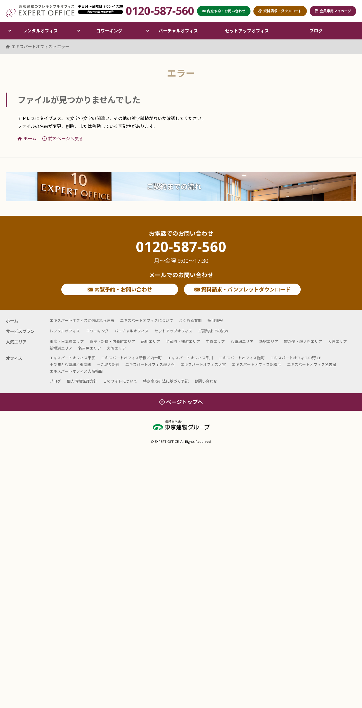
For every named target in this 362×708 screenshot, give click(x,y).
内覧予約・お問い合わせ (120, 289)
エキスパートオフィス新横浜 (256, 364)
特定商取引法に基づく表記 (166, 381)
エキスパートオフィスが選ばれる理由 (82, 320)
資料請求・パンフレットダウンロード (242, 289)
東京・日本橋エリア (67, 341)
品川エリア (150, 341)
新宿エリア (268, 341)
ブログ (316, 31)
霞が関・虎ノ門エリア (303, 341)
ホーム (27, 138)
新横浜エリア (61, 348)
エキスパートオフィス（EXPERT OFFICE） (40, 11)
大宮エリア (337, 341)
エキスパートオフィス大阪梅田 (76, 371)
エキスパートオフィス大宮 (203, 364)
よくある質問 (190, 320)
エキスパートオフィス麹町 (241, 357)
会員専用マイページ (333, 10)
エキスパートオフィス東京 (72, 357)
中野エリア (215, 341)
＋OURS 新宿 (108, 364)
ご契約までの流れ (174, 186)
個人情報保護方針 (82, 381)
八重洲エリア (242, 341)
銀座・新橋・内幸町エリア (112, 341)
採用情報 (215, 320)
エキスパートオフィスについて (146, 320)
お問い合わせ (205, 381)
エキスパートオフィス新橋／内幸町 (131, 357)
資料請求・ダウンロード (280, 10)
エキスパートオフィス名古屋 (311, 364)
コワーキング (109, 31)
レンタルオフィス (40, 31)
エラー (63, 46)
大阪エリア (116, 348)
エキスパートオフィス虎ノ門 (150, 364)
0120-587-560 (181, 252)
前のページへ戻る (62, 138)
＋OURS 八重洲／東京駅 (70, 364)
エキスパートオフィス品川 (190, 357)
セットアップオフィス (247, 31)
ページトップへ (181, 401)
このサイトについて (120, 381)
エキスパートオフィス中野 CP (295, 357)
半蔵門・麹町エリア (183, 341)
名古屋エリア (89, 348)
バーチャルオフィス (178, 31)
